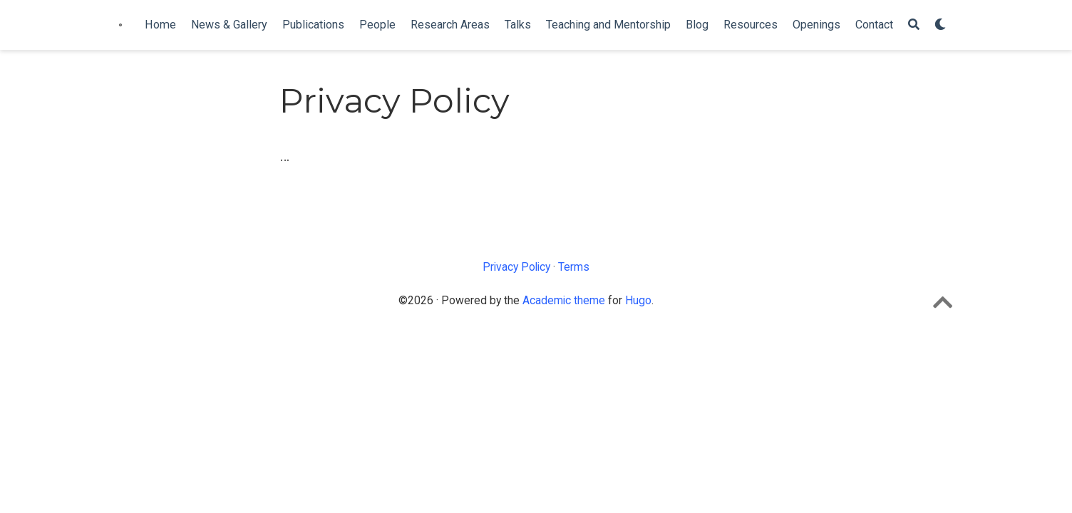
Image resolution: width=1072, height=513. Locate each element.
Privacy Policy (516, 267)
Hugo (638, 300)
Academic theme (563, 300)
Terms (573, 267)
